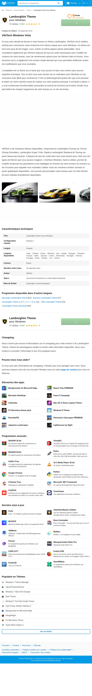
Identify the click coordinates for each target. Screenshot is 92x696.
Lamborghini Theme (22, 320)
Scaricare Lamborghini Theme (45, 298)
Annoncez (26, 645)
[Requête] (40, 3)
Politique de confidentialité (60, 650)
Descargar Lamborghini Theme (14, 298)
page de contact (69, 369)
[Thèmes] (28, 10)
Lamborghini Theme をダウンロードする (19, 302)
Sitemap (37, 645)
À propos (5, 645)
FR (86, 3)
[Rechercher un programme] (58, 3)
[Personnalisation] (19, 10)
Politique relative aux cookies (34, 650)
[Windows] (9, 10)
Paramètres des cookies (40, 652)
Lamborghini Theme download (14, 306)
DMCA (24, 652)
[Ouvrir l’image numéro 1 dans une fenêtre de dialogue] (57, 192)
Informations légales (10, 652)
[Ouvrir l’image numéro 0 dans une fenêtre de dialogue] (20, 192)
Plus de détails (46, 631)
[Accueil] (3, 10)
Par (13, 24)
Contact (16, 645)
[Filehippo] (8, 3)
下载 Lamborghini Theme (51, 302)
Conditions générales (10, 650)
